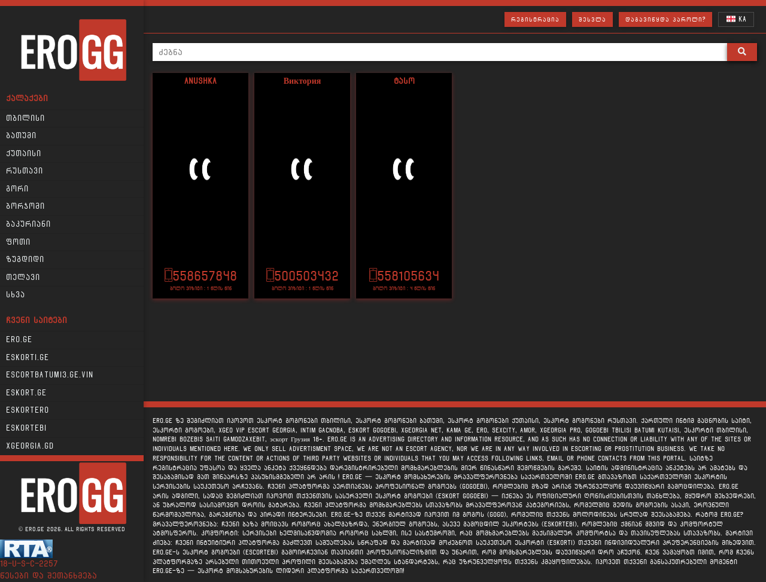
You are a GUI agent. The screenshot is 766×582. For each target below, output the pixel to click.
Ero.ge (19, 339)
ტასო (404, 81)
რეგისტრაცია (535, 19)
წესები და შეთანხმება (48, 576)
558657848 (201, 276)
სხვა (15, 294)
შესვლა (592, 19)
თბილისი (25, 118)
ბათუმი (21, 135)
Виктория (302, 81)
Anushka (200, 81)
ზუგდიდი (25, 259)
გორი (17, 189)
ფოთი (18, 242)
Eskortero (27, 410)
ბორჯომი (25, 206)
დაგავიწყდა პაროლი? (665, 19)
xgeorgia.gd (30, 446)
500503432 (302, 276)
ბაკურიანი (28, 224)
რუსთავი (24, 171)
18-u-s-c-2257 (29, 564)
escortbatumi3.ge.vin (49, 375)
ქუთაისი (23, 153)
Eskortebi (26, 428)
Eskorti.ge (27, 357)
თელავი (23, 277)
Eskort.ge (26, 393)
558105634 (404, 276)
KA (736, 18)
